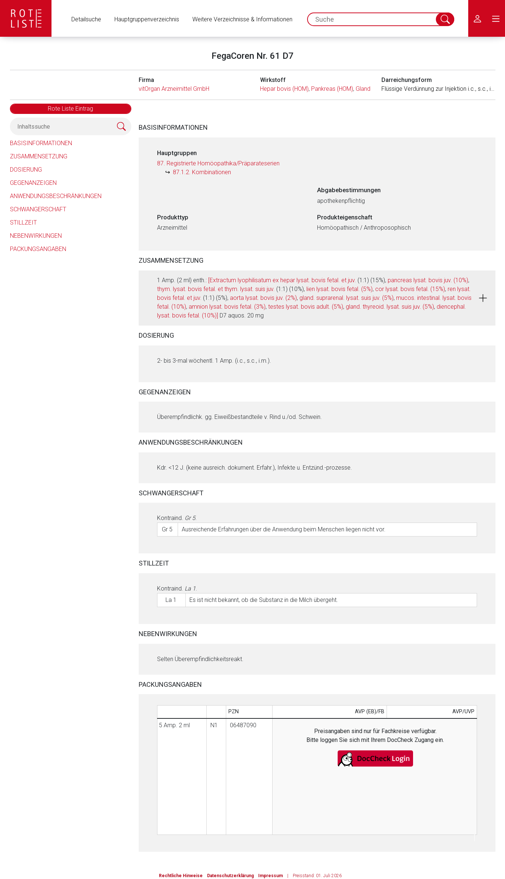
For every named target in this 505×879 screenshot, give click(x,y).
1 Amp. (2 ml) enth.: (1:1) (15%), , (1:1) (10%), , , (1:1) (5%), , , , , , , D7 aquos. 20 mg (314, 298)
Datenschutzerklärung (230, 875)
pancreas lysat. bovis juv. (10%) (428, 280)
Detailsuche (86, 19)
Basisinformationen (41, 143)
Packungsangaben (38, 248)
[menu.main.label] (496, 18)
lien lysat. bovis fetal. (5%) (339, 289)
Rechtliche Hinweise (181, 875)
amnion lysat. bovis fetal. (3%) (227, 306)
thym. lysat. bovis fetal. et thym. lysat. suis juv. (216, 289)
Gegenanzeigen (33, 182)
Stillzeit (23, 222)
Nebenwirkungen (36, 235)
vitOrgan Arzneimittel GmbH (174, 88)
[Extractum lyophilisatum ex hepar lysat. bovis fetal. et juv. (282, 280)
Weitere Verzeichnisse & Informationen (242, 19)
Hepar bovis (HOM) (284, 88)
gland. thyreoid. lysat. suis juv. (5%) (390, 306)
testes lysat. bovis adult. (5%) (305, 306)
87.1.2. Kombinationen (202, 172)
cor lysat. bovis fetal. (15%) (410, 289)
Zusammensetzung (38, 156)
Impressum (270, 875)
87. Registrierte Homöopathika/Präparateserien (218, 163)
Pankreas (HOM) (332, 88)
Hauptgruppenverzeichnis (146, 19)
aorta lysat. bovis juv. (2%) (263, 297)
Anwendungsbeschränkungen (56, 196)
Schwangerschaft (38, 209)
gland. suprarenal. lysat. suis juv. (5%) (346, 297)
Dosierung (26, 169)
